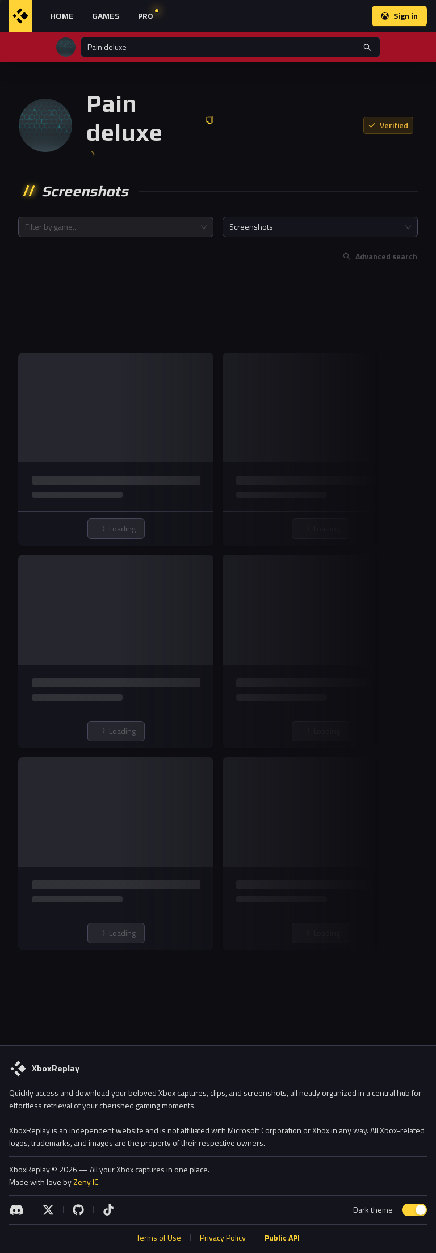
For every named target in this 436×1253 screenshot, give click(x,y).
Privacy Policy (223, 1237)
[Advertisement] (218, 309)
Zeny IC (85, 1182)
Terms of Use (158, 1237)
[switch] (414, 1210)
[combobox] (116, 227)
